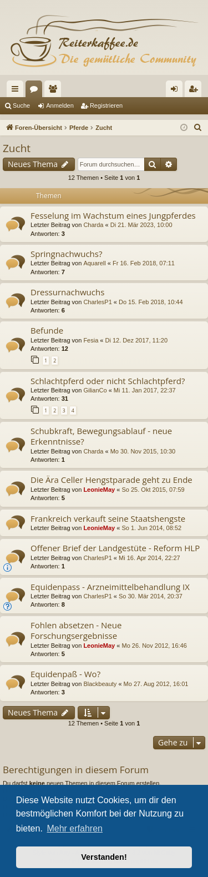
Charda (93, 224)
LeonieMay (99, 489)
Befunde (47, 330)
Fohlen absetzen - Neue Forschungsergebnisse (76, 630)
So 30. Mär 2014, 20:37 (150, 596)
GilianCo (94, 390)
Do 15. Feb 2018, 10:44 (151, 302)
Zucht (17, 148)
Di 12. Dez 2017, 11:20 (136, 340)
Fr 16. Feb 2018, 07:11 (144, 263)
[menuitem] (198, 128)
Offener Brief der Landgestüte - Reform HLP (115, 547)
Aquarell (94, 263)
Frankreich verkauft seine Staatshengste (108, 518)
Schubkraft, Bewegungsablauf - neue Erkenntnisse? (101, 436)
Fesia (90, 340)
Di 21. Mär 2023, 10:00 (141, 224)
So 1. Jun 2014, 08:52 (151, 528)
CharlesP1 (97, 302)
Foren (36, 91)
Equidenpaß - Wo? (65, 673)
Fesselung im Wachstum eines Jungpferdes (113, 215)
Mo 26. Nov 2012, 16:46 (153, 645)
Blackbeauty (99, 684)
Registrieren (106, 105)
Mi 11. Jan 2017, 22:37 (145, 390)
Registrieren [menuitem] (195, 91)
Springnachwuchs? (66, 253)
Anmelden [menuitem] (176, 91)
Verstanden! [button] (103, 857)
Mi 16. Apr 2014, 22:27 (149, 558)
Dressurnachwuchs (67, 292)
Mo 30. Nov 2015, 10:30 (142, 451)
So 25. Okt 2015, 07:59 (152, 489)
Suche (21, 105)
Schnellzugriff (17, 91)
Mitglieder (55, 91)
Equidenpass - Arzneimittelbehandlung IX (110, 586)
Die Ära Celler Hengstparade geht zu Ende (111, 479)
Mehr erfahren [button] (75, 828)
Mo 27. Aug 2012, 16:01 (156, 684)
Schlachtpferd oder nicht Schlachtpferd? (108, 380)
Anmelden (60, 105)
